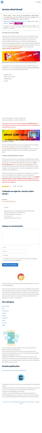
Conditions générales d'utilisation (17, 402)
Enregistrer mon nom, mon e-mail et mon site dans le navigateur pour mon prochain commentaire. (20, 259)
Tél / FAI (4, 323)
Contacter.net (5, 402)
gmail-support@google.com (26, 164)
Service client (5, 306)
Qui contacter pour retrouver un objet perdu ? (14, 370)
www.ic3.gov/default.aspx (8, 148)
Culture (4, 315)
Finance (4, 313)
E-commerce (5, 311)
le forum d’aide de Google (15, 47)
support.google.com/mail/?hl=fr (11, 48)
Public (3, 325)
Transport (4, 318)
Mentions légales (30, 402)
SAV (3, 308)
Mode (3, 320)
